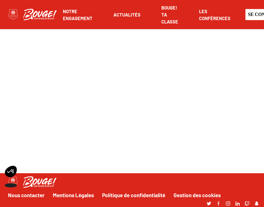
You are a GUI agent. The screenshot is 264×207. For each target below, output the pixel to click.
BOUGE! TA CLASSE (169, 14)
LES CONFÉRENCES (214, 14)
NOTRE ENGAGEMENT (78, 14)
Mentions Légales (73, 194)
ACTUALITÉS (127, 14)
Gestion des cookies (197, 194)
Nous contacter (26, 194)
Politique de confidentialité (133, 194)
